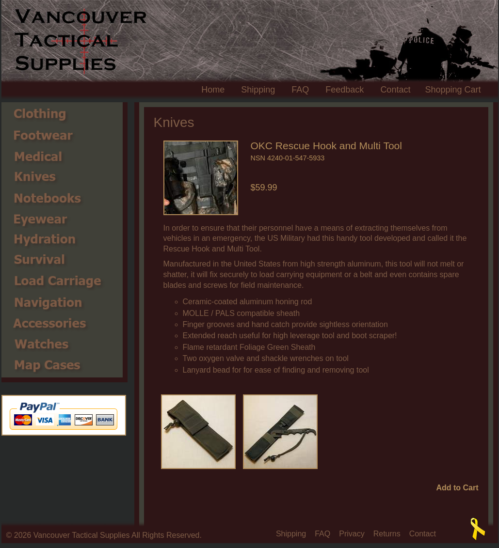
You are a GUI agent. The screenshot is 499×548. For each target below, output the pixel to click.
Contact (395, 89)
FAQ (300, 89)
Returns (387, 534)
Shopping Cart (453, 89)
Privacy (351, 534)
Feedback (344, 89)
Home (213, 89)
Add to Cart (457, 488)
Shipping (258, 89)
